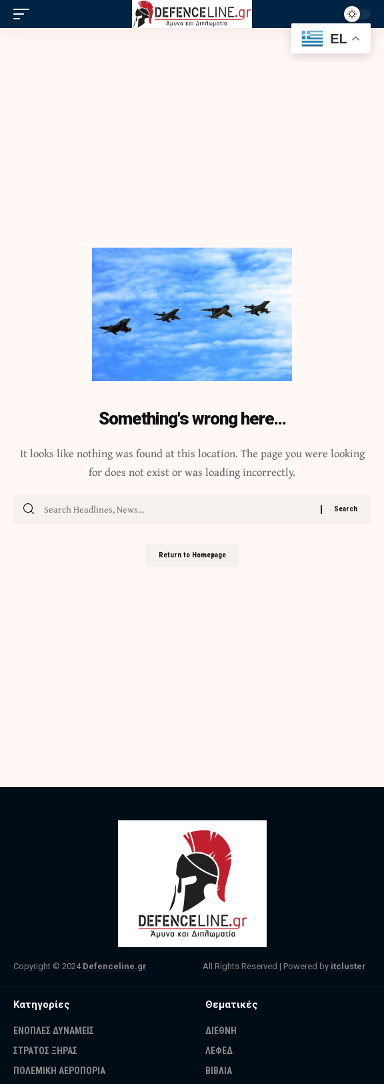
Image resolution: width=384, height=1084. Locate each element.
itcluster (348, 966)
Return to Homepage (192, 555)
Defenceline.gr (115, 966)
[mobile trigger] (24, 14)
